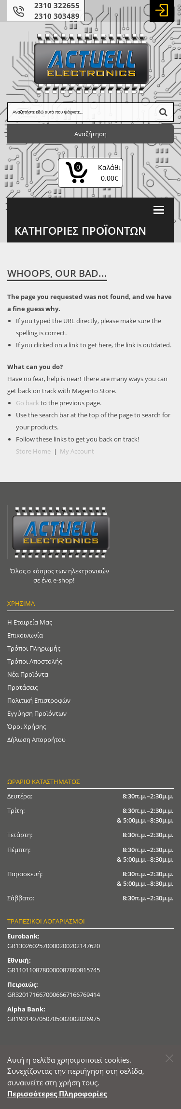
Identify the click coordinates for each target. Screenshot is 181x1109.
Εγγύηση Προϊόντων (37, 713)
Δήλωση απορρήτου (36, 739)
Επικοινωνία (25, 635)
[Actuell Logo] (90, 63)
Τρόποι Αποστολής (34, 661)
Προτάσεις (22, 687)
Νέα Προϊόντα (27, 674)
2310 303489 (57, 16)
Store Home (33, 451)
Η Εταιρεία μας (29, 622)
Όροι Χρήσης (26, 726)
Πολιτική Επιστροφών (38, 700)
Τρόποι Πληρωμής (33, 648)
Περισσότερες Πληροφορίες (57, 1093)
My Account (77, 451)
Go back (27, 402)
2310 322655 (57, 5)
